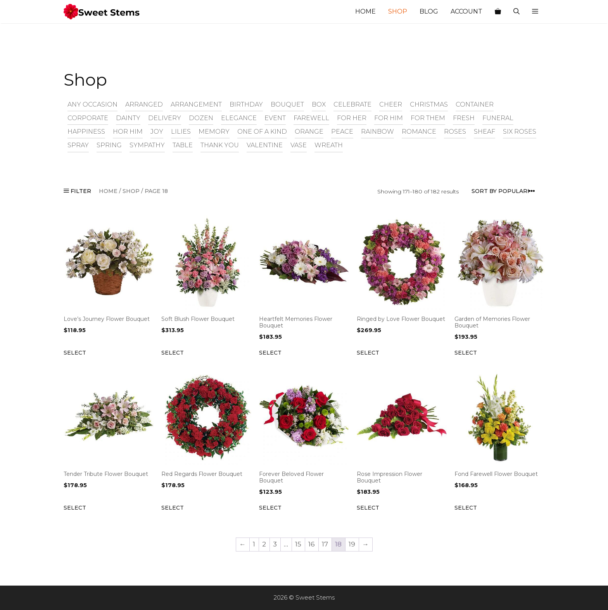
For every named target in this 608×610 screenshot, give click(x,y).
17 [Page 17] (325, 544)
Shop (397, 11)
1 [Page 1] (254, 544)
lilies (181, 131)
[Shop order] (505, 191)
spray (78, 145)
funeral (497, 118)
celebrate (352, 104)
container (475, 104)
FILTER (77, 191)
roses (455, 131)
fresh (464, 118)
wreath (328, 145)
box (319, 104)
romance (419, 131)
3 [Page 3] (275, 544)
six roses (519, 131)
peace (342, 131)
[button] (535, 11)
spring (109, 145)
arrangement (196, 104)
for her (351, 118)
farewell (311, 118)
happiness (86, 131)
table (183, 145)
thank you (219, 145)
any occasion (92, 104)
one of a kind (262, 131)
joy (156, 131)
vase (298, 145)
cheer (390, 104)
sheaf (484, 131)
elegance (239, 118)
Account (466, 11)
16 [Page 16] (311, 544)
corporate (87, 118)
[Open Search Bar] (516, 11)
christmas (429, 104)
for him (388, 118)
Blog (429, 11)
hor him (128, 131)
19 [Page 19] (352, 544)
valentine (265, 145)
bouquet (287, 104)
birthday (246, 104)
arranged (144, 104)
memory (214, 131)
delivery (164, 118)
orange (309, 131)
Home (365, 11)
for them (428, 118)
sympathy (147, 145)
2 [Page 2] (264, 544)
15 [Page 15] (298, 544)
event (275, 118)
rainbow (377, 131)
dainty (128, 118)
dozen (201, 118)
